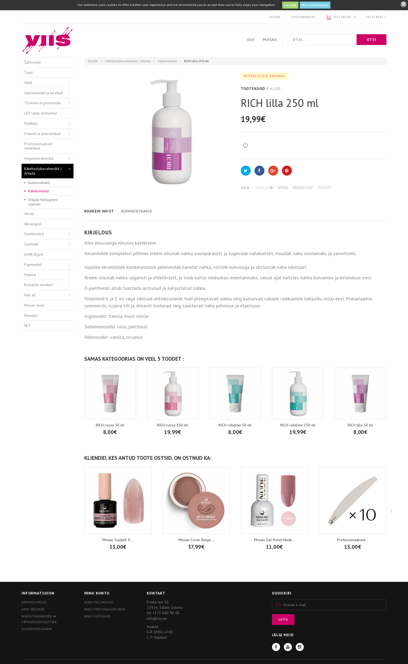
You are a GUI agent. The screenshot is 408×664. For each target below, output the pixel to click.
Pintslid (30, 274)
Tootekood (253, 88)
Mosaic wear (34, 305)
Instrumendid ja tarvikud (43, 93)
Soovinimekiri (303, 17)
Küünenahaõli (39, 182)
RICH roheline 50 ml (235, 425)
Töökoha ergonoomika (42, 102)
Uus (251, 39)
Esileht (93, 61)
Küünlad (30, 315)
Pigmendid (32, 264)
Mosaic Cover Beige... (196, 539)
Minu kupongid (97, 616)
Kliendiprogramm (37, 629)
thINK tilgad (33, 254)
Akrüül (29, 213)
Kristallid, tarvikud (38, 284)
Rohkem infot (99, 211)
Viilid (28, 82)
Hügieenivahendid (38, 158)
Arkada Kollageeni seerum (43, 202)
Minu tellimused (98, 602)
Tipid (28, 72)
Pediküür (31, 123)
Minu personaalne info (104, 609)
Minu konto (97, 593)
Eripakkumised (34, 602)
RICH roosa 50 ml (110, 425)
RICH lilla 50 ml (360, 425)
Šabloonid (32, 62)
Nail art (30, 295)
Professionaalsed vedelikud (38, 146)
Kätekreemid (167, 61)
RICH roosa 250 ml (172, 425)
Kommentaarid (136, 211)
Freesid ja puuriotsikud (42, 133)
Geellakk (31, 244)
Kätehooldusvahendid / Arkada (128, 61)
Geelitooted (34, 233)
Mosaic (270, 39)
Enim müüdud (33, 609)
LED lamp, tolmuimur (40, 113)
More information (315, 5)
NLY (27, 325)
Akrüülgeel (33, 223)
